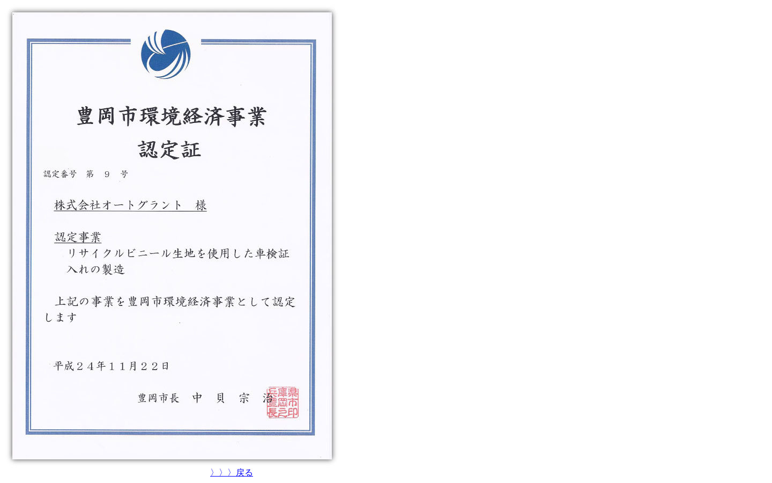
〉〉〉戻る (231, 472)
